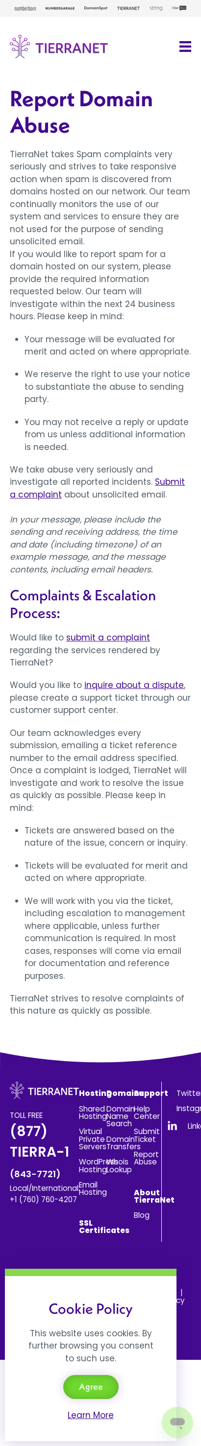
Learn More (91, 1415)
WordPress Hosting (98, 1165)
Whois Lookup (119, 1165)
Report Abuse (146, 1158)
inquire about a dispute (134, 685)
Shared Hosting (93, 1112)
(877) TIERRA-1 (39, 1151)
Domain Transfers (123, 1143)
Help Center (147, 1112)
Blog (142, 1215)
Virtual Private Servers (92, 1139)
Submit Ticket (147, 1135)
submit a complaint (108, 637)
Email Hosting (93, 1188)
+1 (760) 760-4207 (43, 1199)
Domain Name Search (120, 1116)
